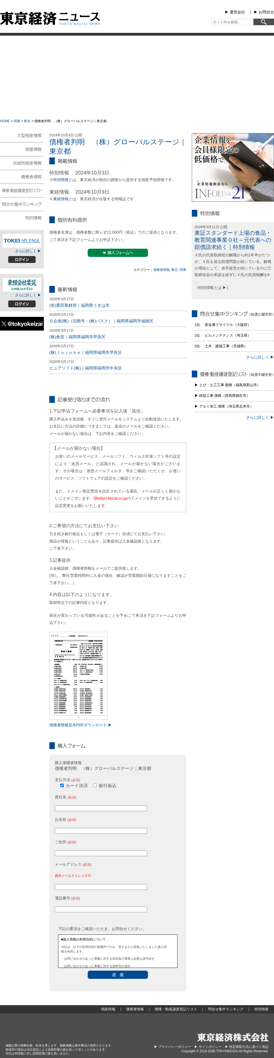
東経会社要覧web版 (22, 285)
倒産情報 (22, 149)
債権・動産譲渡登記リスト (22, 190)
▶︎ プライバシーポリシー (172, 1047)
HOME (5, 121)
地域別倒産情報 (22, 163)
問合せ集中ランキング (22, 204)
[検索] (263, 22)
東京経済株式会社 (233, 1037)
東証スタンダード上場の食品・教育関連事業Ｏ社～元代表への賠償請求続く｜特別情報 (233, 240)
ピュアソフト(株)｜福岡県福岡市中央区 (85, 368)
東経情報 (60, 199)
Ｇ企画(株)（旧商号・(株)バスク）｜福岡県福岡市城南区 (101, 321)
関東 (17, 121)
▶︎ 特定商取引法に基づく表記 (247, 1047)
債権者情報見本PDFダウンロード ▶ (80, 725)
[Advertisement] (137, 76)
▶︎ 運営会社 (235, 12)
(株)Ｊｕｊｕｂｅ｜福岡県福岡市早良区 (85, 352)
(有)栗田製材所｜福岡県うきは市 (79, 305)
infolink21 (233, 167)
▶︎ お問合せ (264, 12)
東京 (27, 121)
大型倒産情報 (22, 137)
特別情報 (60, 179)
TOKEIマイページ (22, 241)
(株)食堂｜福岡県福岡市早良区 (77, 336)
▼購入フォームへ (118, 253)
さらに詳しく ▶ (28, 251)
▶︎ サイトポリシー (207, 1047)
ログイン (22, 259)
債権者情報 (161, 270)
